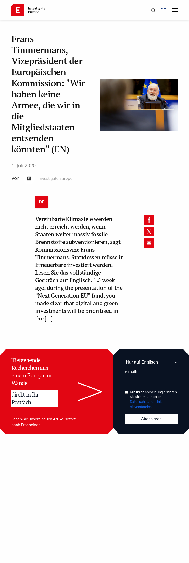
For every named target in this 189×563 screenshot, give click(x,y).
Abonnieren (151, 419)
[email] (149, 243)
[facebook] (149, 220)
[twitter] (149, 231)
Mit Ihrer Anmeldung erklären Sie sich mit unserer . (153, 399)
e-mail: (131, 371)
